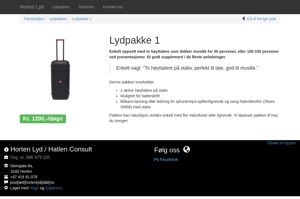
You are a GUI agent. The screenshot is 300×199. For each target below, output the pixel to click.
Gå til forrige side (261, 19)
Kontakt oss (113, 7)
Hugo (34, 188)
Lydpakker (61, 7)
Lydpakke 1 (82, 19)
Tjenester (86, 7)
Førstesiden (34, 19)
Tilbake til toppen (281, 143)
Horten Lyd (32, 7)
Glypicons (53, 188)
